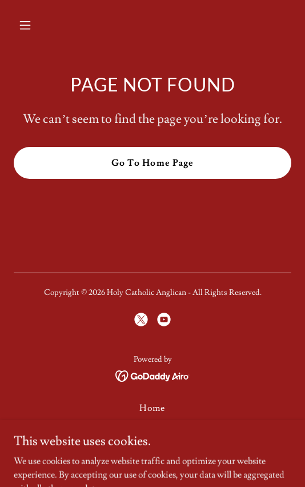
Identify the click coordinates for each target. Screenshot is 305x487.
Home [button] (152, 408)
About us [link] (152, 424)
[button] (45, 25)
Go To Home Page (152, 163)
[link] (141, 319)
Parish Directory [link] (152, 440)
